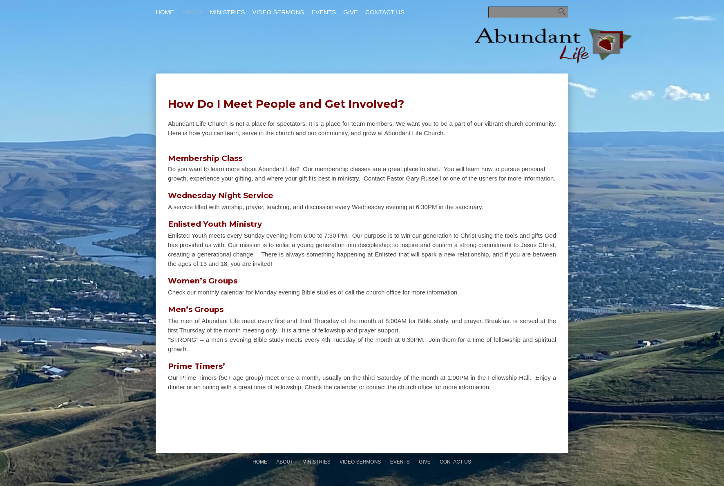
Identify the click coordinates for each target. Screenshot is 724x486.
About (192, 12)
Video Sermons (278, 12)
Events (323, 12)
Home (165, 12)
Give (350, 12)
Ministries (227, 12)
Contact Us (384, 12)
